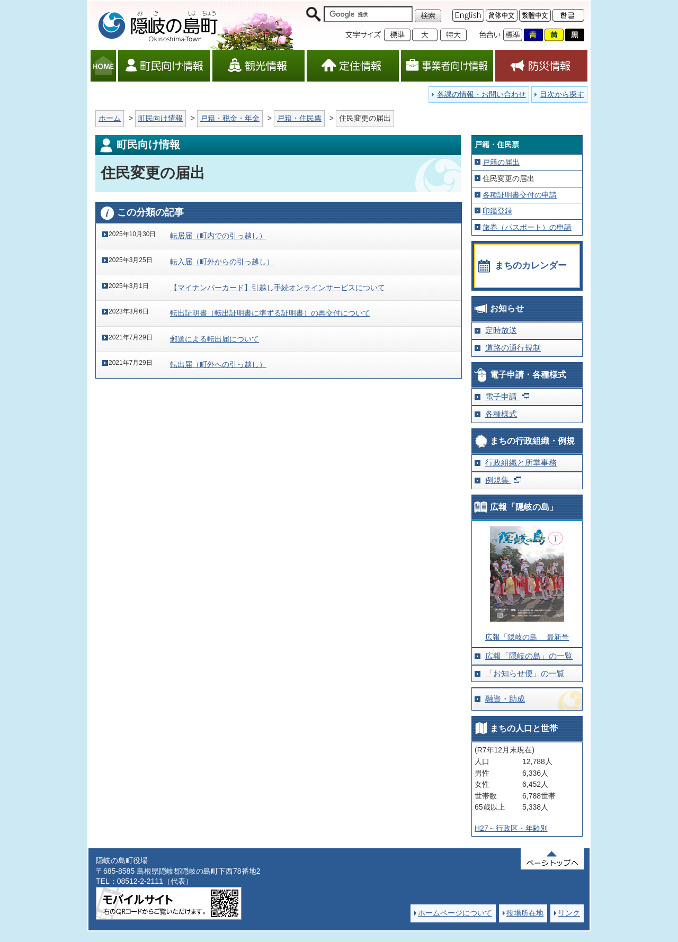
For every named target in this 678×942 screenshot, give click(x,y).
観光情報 (258, 66)
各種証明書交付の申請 (520, 195)
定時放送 (501, 330)
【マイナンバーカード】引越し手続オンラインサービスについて (277, 287)
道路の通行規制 (513, 347)
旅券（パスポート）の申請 (527, 227)
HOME (103, 66)
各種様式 (501, 413)
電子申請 (502, 396)
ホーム (110, 118)
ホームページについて (455, 913)
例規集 (498, 480)
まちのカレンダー (531, 266)
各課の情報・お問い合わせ (481, 94)
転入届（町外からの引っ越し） (222, 261)
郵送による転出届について (214, 339)
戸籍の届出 (501, 162)
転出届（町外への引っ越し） (218, 364)
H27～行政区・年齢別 (511, 828)
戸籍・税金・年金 (230, 118)
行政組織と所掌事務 (521, 462)
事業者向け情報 (447, 66)
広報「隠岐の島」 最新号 (527, 637)
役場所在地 (524, 913)
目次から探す (562, 94)
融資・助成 (505, 698)
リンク (569, 913)
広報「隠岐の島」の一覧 (529, 655)
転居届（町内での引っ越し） (218, 235)
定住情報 (353, 66)
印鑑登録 (497, 211)
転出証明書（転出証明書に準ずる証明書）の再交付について (270, 313)
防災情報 (541, 66)
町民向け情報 (164, 66)
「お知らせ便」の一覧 (525, 673)
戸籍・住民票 (299, 118)
